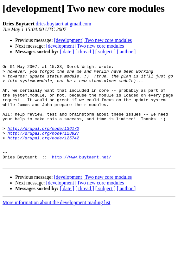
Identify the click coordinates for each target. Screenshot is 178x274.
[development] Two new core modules (93, 40)
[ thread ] (84, 51)
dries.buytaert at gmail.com (63, 23)
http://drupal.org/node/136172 (43, 141)
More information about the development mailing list (56, 222)
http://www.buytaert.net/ (81, 176)
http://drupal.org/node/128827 (43, 147)
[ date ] (67, 51)
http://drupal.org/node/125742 (43, 153)
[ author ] (126, 51)
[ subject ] (105, 51)
